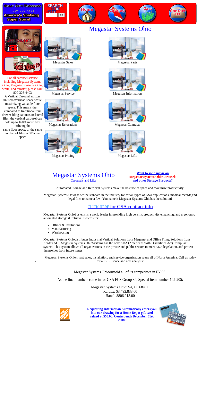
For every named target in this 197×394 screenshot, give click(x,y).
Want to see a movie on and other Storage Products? (152, 176)
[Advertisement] (21, 200)
